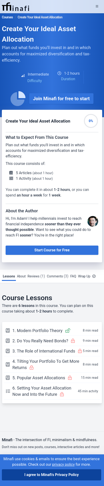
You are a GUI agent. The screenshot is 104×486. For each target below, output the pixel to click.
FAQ (73, 276)
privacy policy (63, 464)
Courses (7, 17)
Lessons (9, 276)
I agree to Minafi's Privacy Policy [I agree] (51, 475)
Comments (57, 276)
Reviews (36, 276)
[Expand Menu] (97, 6)
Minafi (7, 440)
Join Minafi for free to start (61, 98)
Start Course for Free (52, 250)
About (21, 276)
